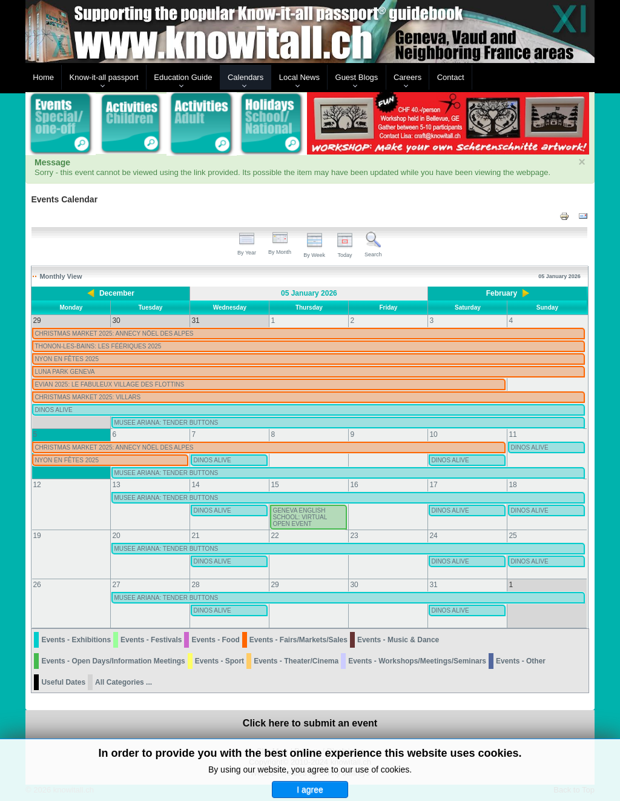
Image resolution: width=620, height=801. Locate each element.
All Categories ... (123, 682)
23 (354, 535)
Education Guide (183, 77)
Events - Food (215, 640)
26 (37, 584)
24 (433, 535)
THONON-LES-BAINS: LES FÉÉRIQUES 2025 (98, 346)
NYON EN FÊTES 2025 (67, 359)
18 (512, 484)
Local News (299, 77)
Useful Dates (63, 682)
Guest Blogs (356, 77)
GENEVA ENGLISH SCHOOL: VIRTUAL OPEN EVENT (299, 517)
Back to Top (574, 789)
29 (275, 584)
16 (354, 484)
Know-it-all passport (104, 77)
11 (512, 434)
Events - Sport (219, 661)
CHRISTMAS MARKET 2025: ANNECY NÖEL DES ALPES (114, 333)
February (501, 293)
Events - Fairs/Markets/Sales (298, 640)
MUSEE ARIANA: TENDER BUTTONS (166, 422)
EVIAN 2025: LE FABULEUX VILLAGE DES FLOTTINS (109, 384)
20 (116, 535)
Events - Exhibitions (76, 640)
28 (195, 584)
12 (37, 484)
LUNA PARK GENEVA (64, 371)
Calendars (245, 77)
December (116, 293)
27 (116, 584)
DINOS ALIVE (53, 410)
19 (37, 535)
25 (512, 535)
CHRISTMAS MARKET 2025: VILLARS (87, 397)
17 (433, 484)
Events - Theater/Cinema (296, 661)
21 (195, 535)
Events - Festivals (151, 640)
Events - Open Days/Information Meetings (113, 661)
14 (195, 484)
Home (43, 77)
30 (354, 584)
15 (275, 484)
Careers (407, 77)
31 (433, 584)
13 (116, 484)
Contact (450, 77)
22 (275, 535)
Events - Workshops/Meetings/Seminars (417, 661)
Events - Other (521, 661)
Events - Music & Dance (398, 640)
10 (433, 434)
